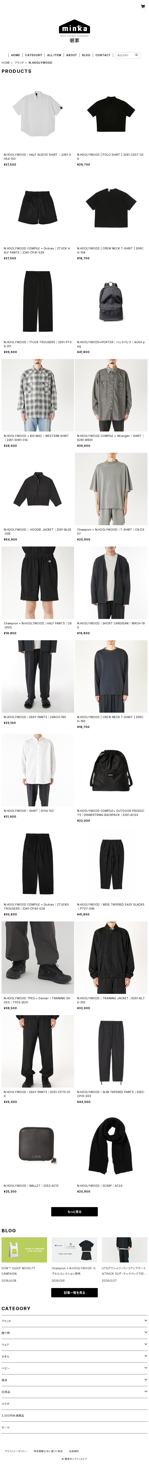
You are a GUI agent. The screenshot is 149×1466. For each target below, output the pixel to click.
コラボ (6, 1403)
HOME (15, 55)
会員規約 (74, 1451)
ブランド (19, 62)
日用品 (6, 1392)
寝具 (4, 1380)
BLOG (86, 55)
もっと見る (74, 1212)
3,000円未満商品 (13, 1415)
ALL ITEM (54, 55)
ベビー (6, 1368)
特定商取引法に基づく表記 (48, 1451)
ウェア (5, 1344)
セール (6, 1427)
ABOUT (71, 55)
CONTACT (103, 55)
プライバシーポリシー (16, 1451)
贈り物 (6, 1333)
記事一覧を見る (74, 1293)
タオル (5, 1356)
